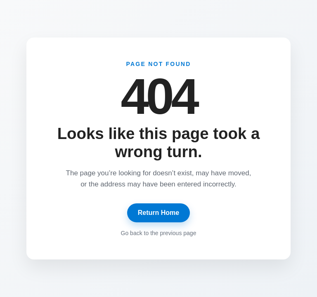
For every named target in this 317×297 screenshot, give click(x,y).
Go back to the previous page (158, 233)
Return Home (158, 212)
